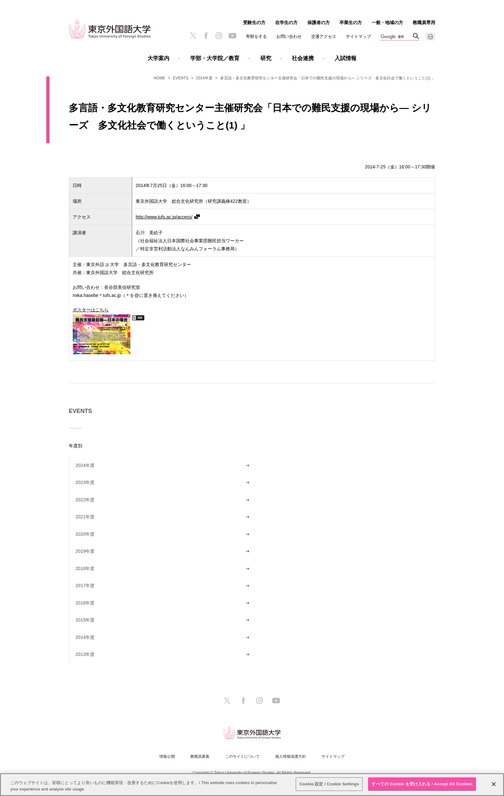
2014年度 (204, 78)
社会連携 (303, 58)
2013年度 (85, 654)
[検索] (397, 37)
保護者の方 (318, 22)
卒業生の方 (350, 22)
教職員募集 (200, 756)
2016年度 (85, 602)
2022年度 (85, 499)
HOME (159, 78)
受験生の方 (254, 22)
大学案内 (158, 58)
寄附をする (256, 36)
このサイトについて (242, 756)
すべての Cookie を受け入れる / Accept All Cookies (422, 784)
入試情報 (345, 58)
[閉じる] (494, 784)
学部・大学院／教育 (214, 58)
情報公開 (167, 756)
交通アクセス (323, 36)
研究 (265, 58)
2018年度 (85, 568)
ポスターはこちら (101, 330)
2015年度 (85, 619)
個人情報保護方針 (290, 756)
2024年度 (85, 465)
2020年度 (85, 534)
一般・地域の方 (387, 22)
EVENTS (180, 78)
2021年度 (85, 516)
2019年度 (85, 551)
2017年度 (85, 585)
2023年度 (85, 482)
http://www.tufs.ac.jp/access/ (164, 217)
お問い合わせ (289, 36)
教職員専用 (424, 22)
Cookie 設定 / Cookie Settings (329, 784)
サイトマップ (358, 36)
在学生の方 (286, 22)
